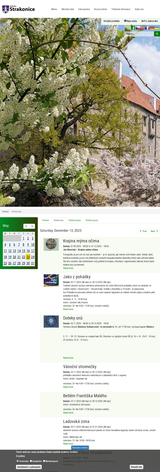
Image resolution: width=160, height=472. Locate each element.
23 (28, 257)
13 (14, 251)
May (6, 226)
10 (32, 244)
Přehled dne (60, 221)
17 (32, 251)
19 (10, 257)
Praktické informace (120, 9)
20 (14, 257)
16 (28, 251)
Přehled (5, 211)
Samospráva (84, 9)
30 (28, 263)
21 (19, 257)
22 (23, 257)
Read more (68, 268)
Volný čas (139, 9)
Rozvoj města (100, 9)
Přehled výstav (75, 220)
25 (5, 263)
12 (10, 251)
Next (154, 231)
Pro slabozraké (149, 21)
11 (5, 251)
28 (19, 263)
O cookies (20, 456)
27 (14, 263)
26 (10, 263)
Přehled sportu (92, 220)
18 (5, 257)
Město (54, 9)
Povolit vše (136, 467)
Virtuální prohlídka (111, 21)
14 (19, 251)
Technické (23, 461)
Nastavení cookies (80, 447)
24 (32, 257)
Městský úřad (68, 9)
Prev (143, 231)
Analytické (37, 461)
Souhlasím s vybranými (28, 467)
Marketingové (51, 461)
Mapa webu (130, 21)
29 (23, 263)
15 (23, 251)
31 (32, 263)
